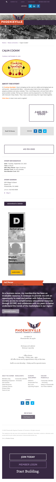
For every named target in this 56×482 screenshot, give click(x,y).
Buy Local (31, 384)
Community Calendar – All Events (21, 379)
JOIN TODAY (28, 456)
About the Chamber (8, 376)
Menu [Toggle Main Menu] (5, 22)
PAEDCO (30, 380)
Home (4, 43)
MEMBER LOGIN (28, 464)
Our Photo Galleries (46, 386)
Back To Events (10, 131)
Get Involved (5, 382)
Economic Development (32, 376)
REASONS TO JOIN (10, 311)
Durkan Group (10, 438)
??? (6, 2)
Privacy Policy (6, 388)
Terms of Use (6, 390)
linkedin (34, 6)
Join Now (24, 6)
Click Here (5, 98)
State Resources (7, 384)
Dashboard (31, 2)
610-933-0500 (41, 113)
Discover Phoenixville (45, 376)
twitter (30, 6)
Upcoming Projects (33, 386)
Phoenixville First (33, 382)
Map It (8, 193)
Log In (22, 2)
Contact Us (13, 2)
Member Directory (44, 2)
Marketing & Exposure (8, 380)
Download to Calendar (15, 203)
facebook (38, 6)
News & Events (13, 43)
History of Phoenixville (47, 384)
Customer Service (7, 386)
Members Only (6, 378)
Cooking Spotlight (10, 87)
